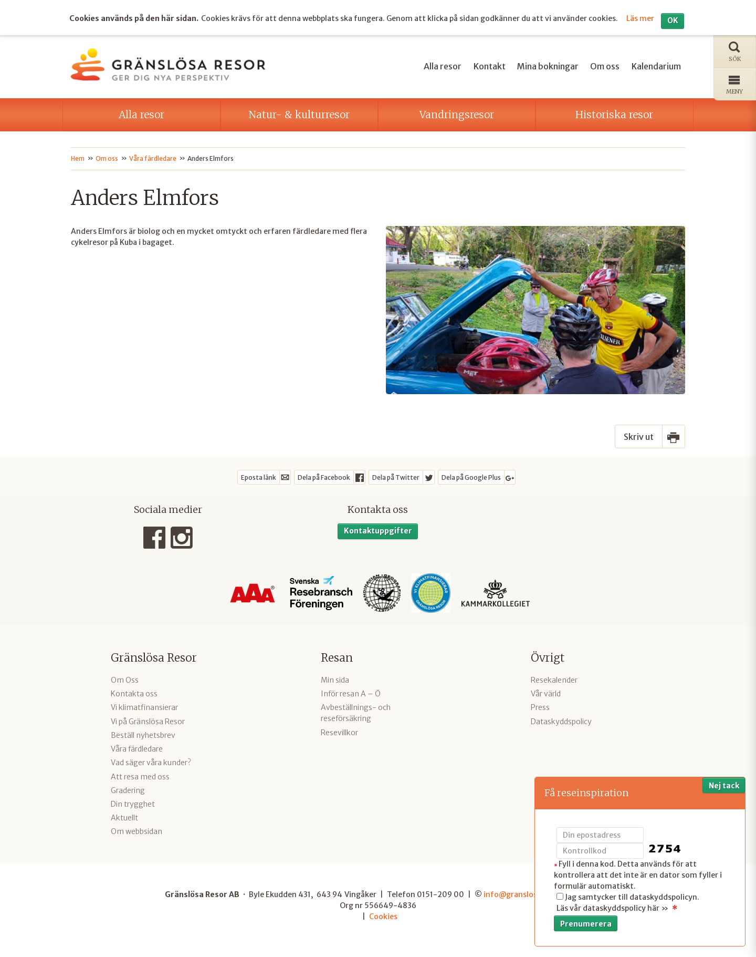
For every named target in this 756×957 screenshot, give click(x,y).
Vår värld (546, 693)
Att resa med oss (140, 776)
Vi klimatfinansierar (144, 707)
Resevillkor (339, 732)
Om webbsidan (136, 831)
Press (540, 707)
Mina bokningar (548, 66)
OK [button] (672, 20)
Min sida (335, 680)
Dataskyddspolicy (561, 721)
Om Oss (125, 680)
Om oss (605, 66)
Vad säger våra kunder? (151, 762)
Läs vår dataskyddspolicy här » (612, 908)
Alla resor (442, 66)
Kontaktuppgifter (378, 531)
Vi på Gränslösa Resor (148, 721)
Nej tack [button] (724, 785)
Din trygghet (133, 804)
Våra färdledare (137, 749)
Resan (337, 658)
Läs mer (640, 18)
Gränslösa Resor (154, 658)
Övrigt (547, 658)
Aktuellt (124, 817)
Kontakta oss (134, 693)
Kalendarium (656, 66)
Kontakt (490, 66)
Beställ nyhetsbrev (143, 735)
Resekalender (554, 680)
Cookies (383, 916)
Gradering (128, 790)
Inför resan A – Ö (351, 693)
